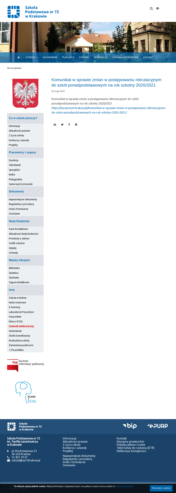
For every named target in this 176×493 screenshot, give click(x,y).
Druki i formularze (18, 209)
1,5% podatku (16, 350)
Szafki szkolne (17, 243)
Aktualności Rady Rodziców (23, 233)
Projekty (13, 145)
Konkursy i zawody (19, 140)
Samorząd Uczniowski (21, 184)
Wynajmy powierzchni (130, 441)
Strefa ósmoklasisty (19, 335)
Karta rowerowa (17, 302)
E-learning (14, 307)
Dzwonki (84, 57)
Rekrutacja (100, 57)
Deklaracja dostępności (131, 450)
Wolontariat (15, 331)
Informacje (14, 126)
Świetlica (13, 273)
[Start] (18, 57)
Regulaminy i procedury (21, 204)
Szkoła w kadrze (18, 297)
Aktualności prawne (19, 130)
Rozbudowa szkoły (19, 340)
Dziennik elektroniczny (125, 57)
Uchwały (13, 252)
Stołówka (14, 277)
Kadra (12, 174)
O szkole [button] (31, 57)
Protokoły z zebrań (19, 238)
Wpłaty (13, 248)
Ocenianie (14, 213)
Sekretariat (15, 165)
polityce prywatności (124, 486)
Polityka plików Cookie (131, 444)
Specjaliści (14, 169)
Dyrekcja (13, 160)
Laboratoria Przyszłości (21, 312)
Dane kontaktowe (18, 229)
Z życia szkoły (16, 135)
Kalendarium (50, 57)
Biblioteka (14, 268)
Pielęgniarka (15, 179)
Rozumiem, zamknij (161, 488)
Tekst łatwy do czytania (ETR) (135, 447)
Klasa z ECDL (16, 321)
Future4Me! (15, 316)
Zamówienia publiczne (21, 345)
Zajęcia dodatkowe (19, 282)
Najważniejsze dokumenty (23, 199)
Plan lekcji (68, 57)
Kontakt (148, 57)
